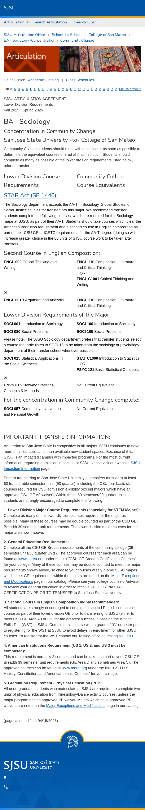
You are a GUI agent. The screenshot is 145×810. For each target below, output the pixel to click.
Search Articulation (50, 22)
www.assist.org (31, 559)
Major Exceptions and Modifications (75, 706)
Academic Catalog (43, 80)
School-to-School (67, 34)
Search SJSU (85, 22)
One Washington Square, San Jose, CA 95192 (49, 777)
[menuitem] (15, 22)
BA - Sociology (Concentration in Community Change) (50, 40)
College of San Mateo (107, 34)
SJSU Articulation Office (24, 34)
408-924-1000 (23, 786)
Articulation (14, 22)
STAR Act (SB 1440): (31, 195)
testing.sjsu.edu (120, 636)
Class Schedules (80, 80)
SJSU (10, 8)
